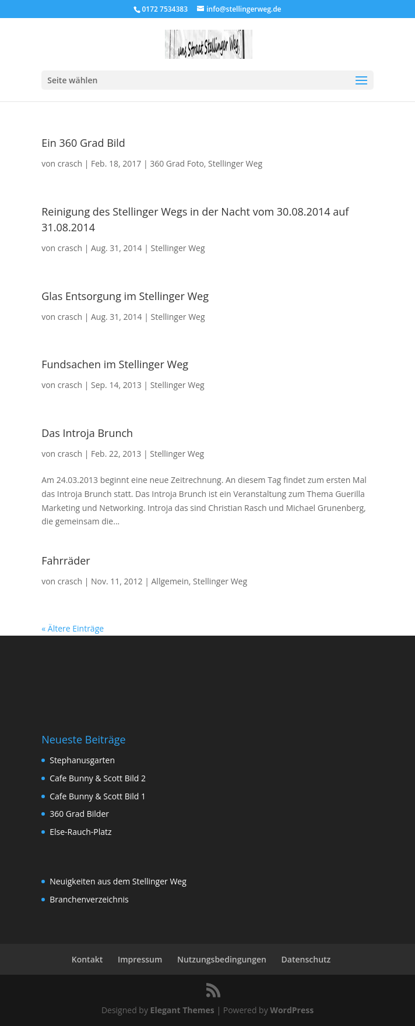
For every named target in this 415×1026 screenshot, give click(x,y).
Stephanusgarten (82, 760)
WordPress (292, 1010)
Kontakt (87, 959)
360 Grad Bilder (79, 813)
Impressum (140, 959)
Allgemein (170, 581)
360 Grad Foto (177, 163)
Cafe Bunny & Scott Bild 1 (98, 796)
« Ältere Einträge (72, 628)
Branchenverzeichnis (89, 899)
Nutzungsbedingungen (221, 959)
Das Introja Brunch (87, 433)
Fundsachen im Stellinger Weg (114, 364)
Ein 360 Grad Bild (83, 143)
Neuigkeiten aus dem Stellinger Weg (118, 881)
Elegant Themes (182, 1010)
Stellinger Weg (235, 163)
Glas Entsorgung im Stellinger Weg (125, 296)
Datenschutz (306, 959)
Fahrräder (65, 560)
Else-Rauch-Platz (80, 831)
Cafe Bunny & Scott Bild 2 (98, 778)
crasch (70, 163)
